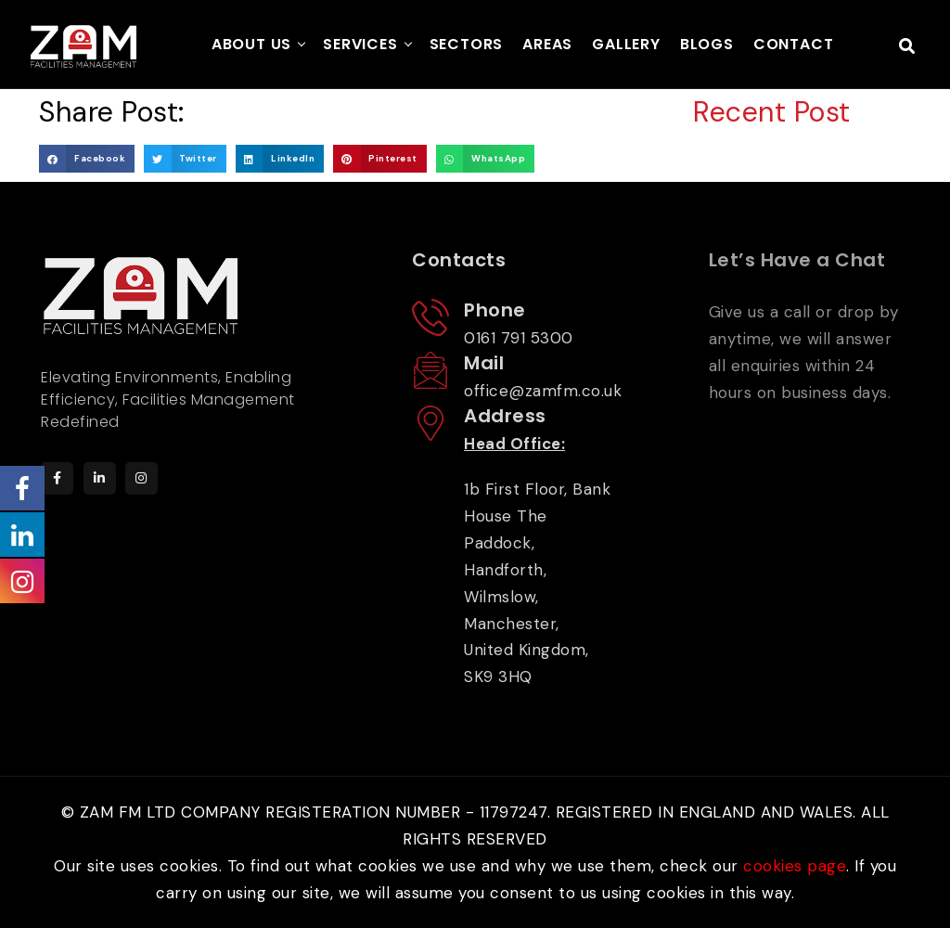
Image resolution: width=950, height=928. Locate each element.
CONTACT (793, 44)
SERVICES (360, 44)
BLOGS (707, 44)
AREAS (547, 44)
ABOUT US (251, 44)
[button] (87, 158)
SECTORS (467, 44)
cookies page (794, 866)
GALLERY (626, 44)
